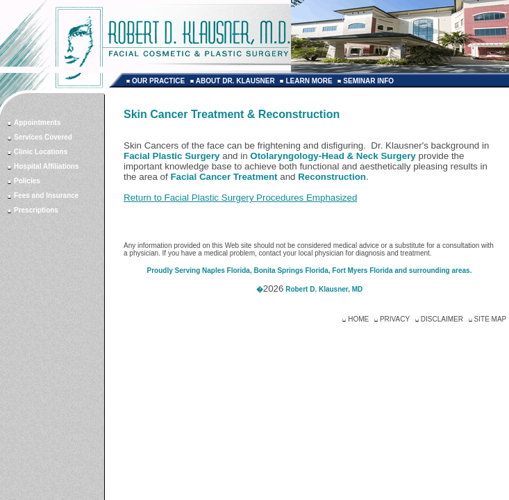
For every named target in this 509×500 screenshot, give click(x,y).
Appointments (37, 122)
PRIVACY (395, 319)
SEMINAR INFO (368, 81)
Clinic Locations (40, 152)
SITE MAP (490, 319)
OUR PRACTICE (158, 81)
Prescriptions (36, 210)
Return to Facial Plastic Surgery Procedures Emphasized (240, 197)
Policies (27, 181)
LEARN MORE (308, 81)
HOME (358, 319)
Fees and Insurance (46, 195)
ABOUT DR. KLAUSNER (235, 81)
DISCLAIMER (442, 319)
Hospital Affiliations (46, 166)
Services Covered (43, 137)
